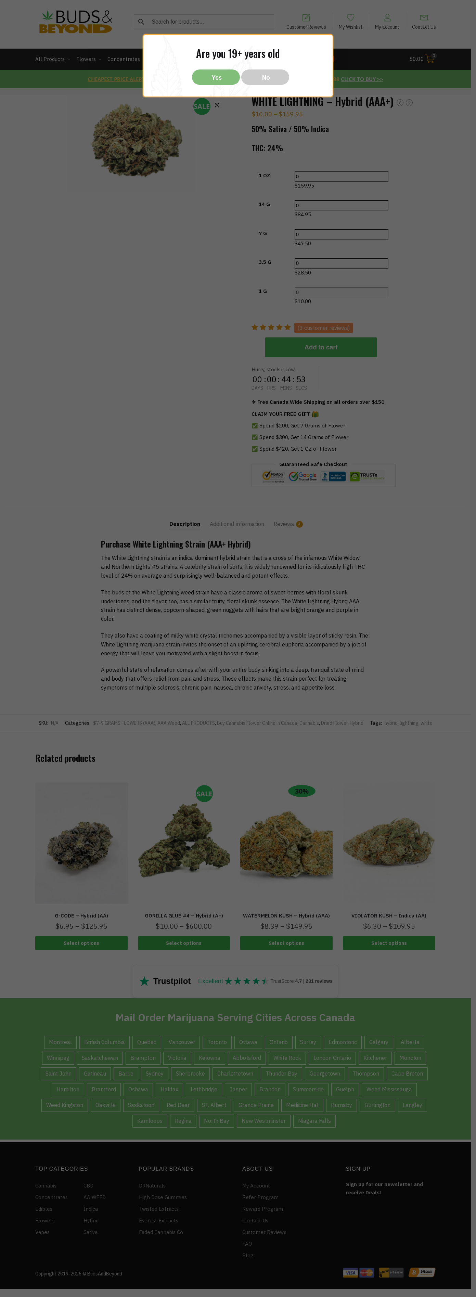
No (266, 77)
